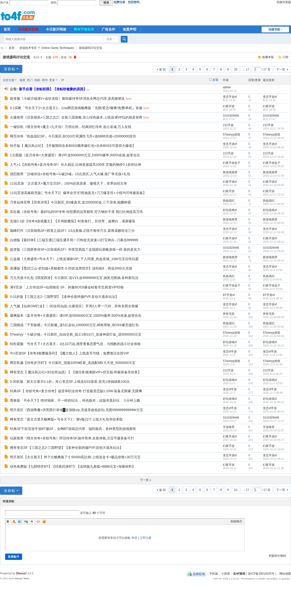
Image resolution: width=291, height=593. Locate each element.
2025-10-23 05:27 (273, 439)
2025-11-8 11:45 (273, 354)
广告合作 (108, 29)
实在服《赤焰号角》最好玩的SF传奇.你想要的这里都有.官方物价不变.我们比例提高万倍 (76, 212)
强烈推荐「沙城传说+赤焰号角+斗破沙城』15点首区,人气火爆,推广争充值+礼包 (70, 174)
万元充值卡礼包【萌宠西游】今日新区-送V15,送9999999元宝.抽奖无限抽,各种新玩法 (74, 278)
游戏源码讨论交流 (90, 48)
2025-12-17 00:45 (273, 204)
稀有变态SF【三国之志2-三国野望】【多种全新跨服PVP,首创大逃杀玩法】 (66, 448)
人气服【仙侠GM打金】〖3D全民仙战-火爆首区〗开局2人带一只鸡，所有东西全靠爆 (74, 306)
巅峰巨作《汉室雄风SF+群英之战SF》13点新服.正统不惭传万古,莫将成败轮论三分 (72, 231)
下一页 (280, 69)
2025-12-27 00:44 (273, 137)
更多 (52, 80)
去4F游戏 (2, 48)
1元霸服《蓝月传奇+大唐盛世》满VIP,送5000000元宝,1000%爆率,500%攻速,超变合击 (75, 155)
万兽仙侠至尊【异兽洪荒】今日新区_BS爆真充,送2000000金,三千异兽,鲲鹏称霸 (70, 202)
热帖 (37, 80)
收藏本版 (268, 57)
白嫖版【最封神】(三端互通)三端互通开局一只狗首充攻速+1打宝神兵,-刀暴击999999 (74, 240)
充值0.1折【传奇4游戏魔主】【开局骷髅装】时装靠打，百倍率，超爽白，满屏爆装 (72, 221)
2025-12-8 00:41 (273, 279)
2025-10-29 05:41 (273, 411)
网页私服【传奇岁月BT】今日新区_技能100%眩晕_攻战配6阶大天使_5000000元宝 (72, 363)
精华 (45, 80)
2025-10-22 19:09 (273, 449)
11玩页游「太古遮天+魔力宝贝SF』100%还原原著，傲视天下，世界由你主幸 (68, 183)
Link (26, 521)
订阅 (285, 57)
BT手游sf (229, 295)
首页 (7, 29)
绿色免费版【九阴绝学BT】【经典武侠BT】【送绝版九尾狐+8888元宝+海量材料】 (72, 466)
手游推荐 (228, 427)
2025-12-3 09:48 (273, 307)
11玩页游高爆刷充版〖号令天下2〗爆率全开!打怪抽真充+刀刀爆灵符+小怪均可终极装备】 (78, 193)
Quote (32, 521)
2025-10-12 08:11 (273, 458)
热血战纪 (228, 200)
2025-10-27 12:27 (273, 421)
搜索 (109, 39)
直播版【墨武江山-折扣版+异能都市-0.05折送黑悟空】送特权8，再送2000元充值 (71, 268)
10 (235, 69)
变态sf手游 (230, 351)
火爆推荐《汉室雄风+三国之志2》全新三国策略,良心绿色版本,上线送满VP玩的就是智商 (76, 117)
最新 (22, 80)
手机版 (213, 573)
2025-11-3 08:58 (273, 392)
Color (13, 521)
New (128, 98)
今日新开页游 (28, 29)
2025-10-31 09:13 (273, 402)
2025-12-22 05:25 (273, 166)
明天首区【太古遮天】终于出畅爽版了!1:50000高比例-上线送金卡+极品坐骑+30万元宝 (75, 457)
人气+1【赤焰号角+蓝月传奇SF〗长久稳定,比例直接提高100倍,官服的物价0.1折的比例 (75, 164)
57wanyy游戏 (231, 134)
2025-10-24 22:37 (273, 430)
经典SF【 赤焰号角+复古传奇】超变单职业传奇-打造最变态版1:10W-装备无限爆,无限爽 (76, 391)
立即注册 (145, 538)
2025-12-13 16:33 (273, 232)
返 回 (162, 69)
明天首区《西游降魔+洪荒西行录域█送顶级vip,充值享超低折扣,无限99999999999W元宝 (76, 410)
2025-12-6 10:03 (273, 288)
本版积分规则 (277, 555)
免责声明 (129, 29)
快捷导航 (274, 29)
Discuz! (21, 573)
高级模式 (236, 521)
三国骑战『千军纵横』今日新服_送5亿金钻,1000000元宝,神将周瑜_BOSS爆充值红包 (74, 325)
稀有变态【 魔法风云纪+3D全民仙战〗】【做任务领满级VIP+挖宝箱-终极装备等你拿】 (75, 372)
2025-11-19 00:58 (273, 336)
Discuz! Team (22, 578)
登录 (134, 538)
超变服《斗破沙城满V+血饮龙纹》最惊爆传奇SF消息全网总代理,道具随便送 (67, 98)
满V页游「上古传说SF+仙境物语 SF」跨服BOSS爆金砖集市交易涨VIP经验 (67, 287)
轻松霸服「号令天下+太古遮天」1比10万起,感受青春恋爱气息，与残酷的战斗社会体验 (75, 344)
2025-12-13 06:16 (273, 241)
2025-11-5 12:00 (273, 383)
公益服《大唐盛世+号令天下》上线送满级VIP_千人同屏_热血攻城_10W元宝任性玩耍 (74, 259)
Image (19, 521)
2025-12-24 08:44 (273, 147)
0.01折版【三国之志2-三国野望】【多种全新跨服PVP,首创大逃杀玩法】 (64, 297)
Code (38, 521)
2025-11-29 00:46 (273, 326)
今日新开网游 (56, 29)
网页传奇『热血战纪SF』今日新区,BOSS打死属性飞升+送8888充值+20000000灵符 (73, 136)
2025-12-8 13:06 (273, 270)
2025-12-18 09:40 (273, 185)
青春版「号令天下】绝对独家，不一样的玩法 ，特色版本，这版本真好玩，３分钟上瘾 (75, 400)
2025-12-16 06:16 (273, 213)
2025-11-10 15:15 (273, 345)
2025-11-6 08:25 (273, 373)
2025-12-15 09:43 (273, 222)
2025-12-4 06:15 (273, 298)
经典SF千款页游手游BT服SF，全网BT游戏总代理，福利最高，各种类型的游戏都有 (73, 429)
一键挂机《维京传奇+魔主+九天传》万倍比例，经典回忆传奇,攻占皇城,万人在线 (70, 127)
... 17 (246, 69)
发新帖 (10, 69)
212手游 (228, 125)
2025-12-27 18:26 (273, 128)
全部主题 (8, 80)
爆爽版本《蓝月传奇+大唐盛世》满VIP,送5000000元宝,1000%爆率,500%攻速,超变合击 (75, 315)
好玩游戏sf (230, 210)
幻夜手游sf (230, 181)
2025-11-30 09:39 (273, 317)
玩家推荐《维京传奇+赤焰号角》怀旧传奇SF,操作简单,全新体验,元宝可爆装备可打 (72, 438)
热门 (30, 80)
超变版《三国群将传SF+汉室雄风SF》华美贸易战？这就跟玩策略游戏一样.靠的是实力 (75, 249)
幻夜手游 (228, 106)
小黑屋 (225, 573)
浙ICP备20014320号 (261, 573)
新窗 (215, 80)
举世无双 (228, 313)
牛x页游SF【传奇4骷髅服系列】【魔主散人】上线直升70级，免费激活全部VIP (69, 353)
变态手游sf (230, 96)
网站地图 (285, 573)
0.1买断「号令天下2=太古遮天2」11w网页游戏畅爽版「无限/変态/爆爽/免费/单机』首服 (76, 108)
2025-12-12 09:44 (273, 251)
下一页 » (145, 480)
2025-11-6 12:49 (273, 364)
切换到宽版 (283, 2)
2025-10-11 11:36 (273, 468)
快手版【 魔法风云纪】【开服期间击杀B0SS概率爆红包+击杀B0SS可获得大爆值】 (73, 146)
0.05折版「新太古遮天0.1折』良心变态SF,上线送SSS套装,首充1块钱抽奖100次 (70, 381)
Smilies (44, 521)
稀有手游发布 (84, 29)
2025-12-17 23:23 (273, 194)
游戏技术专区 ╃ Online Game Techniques (46, 48)
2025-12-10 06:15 (273, 260)
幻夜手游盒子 (231, 163)
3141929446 (231, 115)
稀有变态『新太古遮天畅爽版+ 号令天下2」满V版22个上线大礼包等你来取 (66, 419)
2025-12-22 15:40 (273, 156)
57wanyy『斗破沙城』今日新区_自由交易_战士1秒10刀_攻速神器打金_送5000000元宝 (75, 334)
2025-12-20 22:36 (273, 175)
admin (227, 87)
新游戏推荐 (230, 172)
